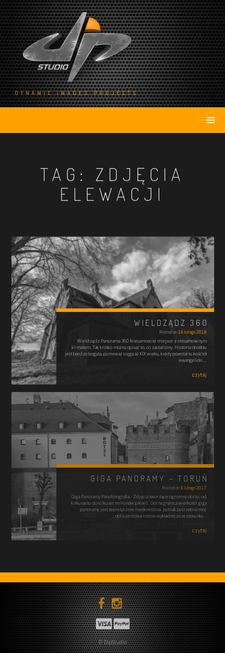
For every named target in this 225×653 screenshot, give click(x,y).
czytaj (199, 375)
